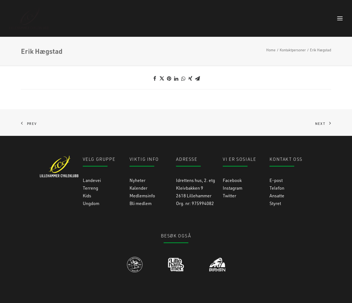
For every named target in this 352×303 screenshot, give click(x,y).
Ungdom (91, 203)
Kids (87, 195)
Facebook (232, 180)
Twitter (229, 195)
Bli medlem (141, 203)
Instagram (232, 188)
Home (271, 49)
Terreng (90, 188)
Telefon (277, 188)
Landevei (92, 180)
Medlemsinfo (142, 195)
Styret (275, 203)
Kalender (138, 188)
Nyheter (137, 180)
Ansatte (277, 195)
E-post (276, 180)
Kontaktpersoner (293, 49)
